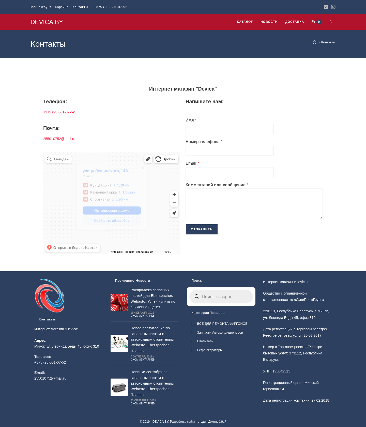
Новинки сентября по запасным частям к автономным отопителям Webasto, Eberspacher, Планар (152, 383)
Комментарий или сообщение (217, 185)
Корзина (62, 7)
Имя (191, 120)
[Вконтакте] (326, 7)
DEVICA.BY (46, 22)
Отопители (205, 341)
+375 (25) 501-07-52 (110, 7)
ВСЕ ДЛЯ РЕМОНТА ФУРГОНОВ (222, 324)
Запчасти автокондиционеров (220, 332)
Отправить (201, 229)
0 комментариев (143, 315)
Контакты (80, 7)
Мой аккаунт (40, 7)
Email (192, 163)
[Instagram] (333, 7)
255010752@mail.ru (59, 139)
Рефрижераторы (209, 350)
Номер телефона (204, 142)
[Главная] (314, 42)
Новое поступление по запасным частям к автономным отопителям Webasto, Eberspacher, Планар (152, 339)
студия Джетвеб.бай (212, 421)
